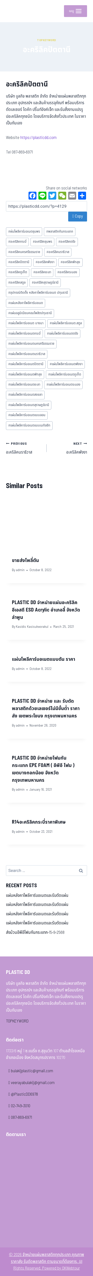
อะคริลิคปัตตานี (18, 262)
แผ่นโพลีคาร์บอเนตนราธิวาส (26, 354)
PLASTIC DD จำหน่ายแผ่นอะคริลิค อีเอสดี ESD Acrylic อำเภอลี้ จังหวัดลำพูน (46, 610)
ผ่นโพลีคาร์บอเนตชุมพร (24, 231)
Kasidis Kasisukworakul (32, 626)
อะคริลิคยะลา (42, 272)
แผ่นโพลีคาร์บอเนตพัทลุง (25, 374)
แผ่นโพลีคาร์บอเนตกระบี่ (24, 333)
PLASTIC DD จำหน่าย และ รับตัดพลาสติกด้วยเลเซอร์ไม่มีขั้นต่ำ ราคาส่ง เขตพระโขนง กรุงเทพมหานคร (46, 709)
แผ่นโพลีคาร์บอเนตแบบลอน (26, 415)
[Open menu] (75, 11)
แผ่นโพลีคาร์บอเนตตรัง (62, 333)
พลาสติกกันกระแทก (59, 231)
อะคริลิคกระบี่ (17, 241)
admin (20, 570)
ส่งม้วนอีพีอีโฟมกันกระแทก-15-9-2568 (35, 932)
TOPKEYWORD (17, 1021)
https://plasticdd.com (38, 138)
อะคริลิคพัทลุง (70, 262)
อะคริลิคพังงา (44, 262)
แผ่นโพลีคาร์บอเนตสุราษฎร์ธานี (28, 405)
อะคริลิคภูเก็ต (17, 272)
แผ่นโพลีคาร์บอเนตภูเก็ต (64, 374)
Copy (77, 216)
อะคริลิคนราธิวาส (57, 252)
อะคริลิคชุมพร (42, 241)
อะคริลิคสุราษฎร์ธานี (45, 282)
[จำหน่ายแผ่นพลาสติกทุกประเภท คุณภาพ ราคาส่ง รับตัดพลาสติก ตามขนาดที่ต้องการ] (13, 11)
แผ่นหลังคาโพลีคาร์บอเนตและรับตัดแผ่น (37, 895)
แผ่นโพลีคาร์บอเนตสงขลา (25, 394)
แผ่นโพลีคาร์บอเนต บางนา (25, 323)
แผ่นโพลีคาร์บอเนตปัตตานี (25, 364)
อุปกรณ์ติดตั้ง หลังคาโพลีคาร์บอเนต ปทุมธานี (38, 292)
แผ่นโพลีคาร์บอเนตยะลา (24, 384)
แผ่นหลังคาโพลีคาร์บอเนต (25, 303)
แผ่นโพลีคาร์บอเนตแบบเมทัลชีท (29, 425)
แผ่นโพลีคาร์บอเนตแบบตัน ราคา (43, 659)
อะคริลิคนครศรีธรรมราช (24, 252)
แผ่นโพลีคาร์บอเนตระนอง (63, 384)
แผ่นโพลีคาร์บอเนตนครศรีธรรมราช (31, 343)
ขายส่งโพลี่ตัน (25, 560)
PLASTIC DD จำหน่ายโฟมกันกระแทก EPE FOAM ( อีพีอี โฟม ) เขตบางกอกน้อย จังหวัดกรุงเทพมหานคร (43, 769)
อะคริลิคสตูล (17, 282)
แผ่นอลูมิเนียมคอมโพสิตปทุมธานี (30, 313)
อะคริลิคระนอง (67, 272)
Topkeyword (46, 40)
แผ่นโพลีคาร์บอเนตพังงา (66, 364)
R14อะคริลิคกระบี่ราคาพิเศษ (39, 822)
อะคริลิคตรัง (66, 241)
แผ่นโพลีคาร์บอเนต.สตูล (66, 323)
